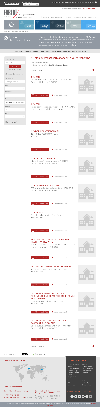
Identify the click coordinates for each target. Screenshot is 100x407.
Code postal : (8, 91)
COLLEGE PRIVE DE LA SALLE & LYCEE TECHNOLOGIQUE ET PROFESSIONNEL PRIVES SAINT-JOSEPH (53, 296)
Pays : (6, 85)
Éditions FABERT (72, 375)
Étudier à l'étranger (73, 370)
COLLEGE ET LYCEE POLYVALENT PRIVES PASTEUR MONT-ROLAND (50, 321)
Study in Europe (72, 377)
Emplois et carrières (87, 368)
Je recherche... (10, 59)
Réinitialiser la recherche (15, 69)
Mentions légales (86, 383)
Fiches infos (92, 17)
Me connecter (89, 2)
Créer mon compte (78, 2)
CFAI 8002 (35, 77)
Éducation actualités (73, 373)
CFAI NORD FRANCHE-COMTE (45, 185)
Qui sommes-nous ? (79, 17)
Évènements (45, 17)
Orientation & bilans (73, 368)
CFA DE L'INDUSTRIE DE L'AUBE (45, 131)
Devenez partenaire (87, 385)
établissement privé (20, 39)
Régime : (7, 113)
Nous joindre (26, 2)
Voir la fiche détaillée (40, 95)
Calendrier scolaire (57, 17)
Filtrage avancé (12, 122)
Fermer (51, 405)
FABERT (6, 31)
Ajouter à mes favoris (59, 95)
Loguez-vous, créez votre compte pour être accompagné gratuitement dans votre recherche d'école (50, 51)
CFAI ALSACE (37, 212)
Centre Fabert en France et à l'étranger (16, 391)
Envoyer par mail (39, 354)
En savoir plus (27, 397)
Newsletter (85, 373)
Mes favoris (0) (55, 2)
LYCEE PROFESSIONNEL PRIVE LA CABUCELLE (52, 266)
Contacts (84, 381)
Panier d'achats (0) (66, 2)
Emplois (68, 17)
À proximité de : (9, 78)
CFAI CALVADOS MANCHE (43, 158)
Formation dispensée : (11, 99)
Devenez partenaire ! (89, 8)
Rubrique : (7, 106)
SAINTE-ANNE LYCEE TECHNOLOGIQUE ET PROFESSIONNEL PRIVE (51, 240)
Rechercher (15, 66)
